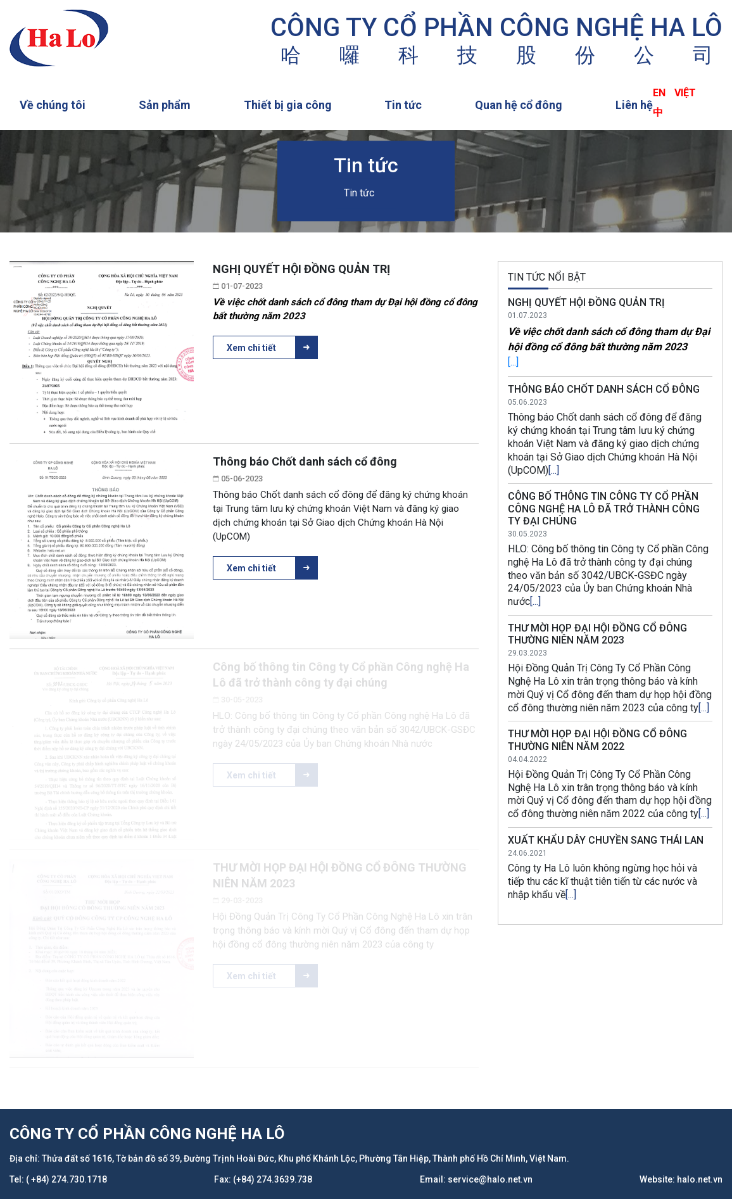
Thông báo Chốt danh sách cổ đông (305, 461)
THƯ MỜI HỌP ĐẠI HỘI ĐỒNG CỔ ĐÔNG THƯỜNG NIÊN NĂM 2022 (597, 740)
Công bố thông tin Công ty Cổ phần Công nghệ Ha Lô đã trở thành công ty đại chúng (604, 508)
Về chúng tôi (52, 104)
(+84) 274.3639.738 (272, 1179)
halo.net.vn (700, 1179)
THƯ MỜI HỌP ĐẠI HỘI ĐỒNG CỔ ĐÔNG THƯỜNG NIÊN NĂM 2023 (597, 634)
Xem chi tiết (272, 347)
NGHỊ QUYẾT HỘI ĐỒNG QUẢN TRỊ (301, 269)
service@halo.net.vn (490, 1179)
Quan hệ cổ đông (518, 104)
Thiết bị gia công (288, 104)
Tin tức (403, 104)
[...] (513, 362)
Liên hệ (634, 104)
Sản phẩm (165, 104)
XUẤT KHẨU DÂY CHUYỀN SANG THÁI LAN (606, 840)
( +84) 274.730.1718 (66, 1179)
